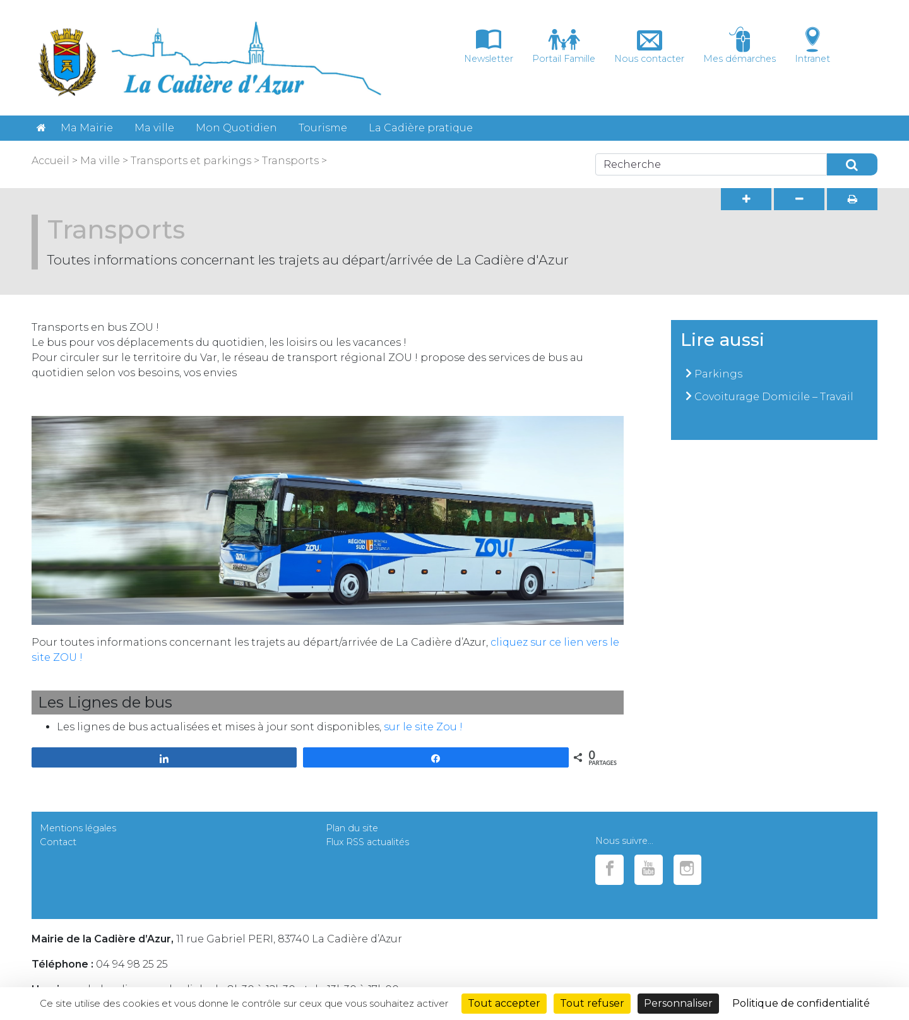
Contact (58, 842)
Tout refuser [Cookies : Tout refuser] (592, 1003)
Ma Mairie (87, 128)
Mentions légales (78, 828)
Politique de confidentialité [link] (801, 1003)
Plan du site (352, 828)
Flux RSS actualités (367, 842)
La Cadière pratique (421, 128)
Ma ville (154, 128)
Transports (289, 161)
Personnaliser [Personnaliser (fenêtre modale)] (678, 1003)
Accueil (50, 161)
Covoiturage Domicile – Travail (773, 397)
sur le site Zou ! (423, 727)
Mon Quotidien (236, 128)
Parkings (718, 374)
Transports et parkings (189, 161)
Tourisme (323, 128)
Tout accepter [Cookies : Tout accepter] (504, 1003)
